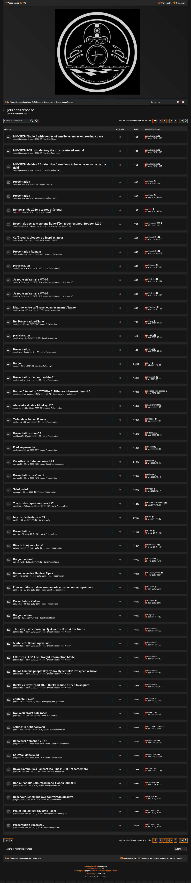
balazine (19, 268)
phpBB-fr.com (100, 874)
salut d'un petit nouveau (29, 727)
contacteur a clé (23, 699)
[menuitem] (23, 3)
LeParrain (20, 786)
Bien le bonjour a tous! (28, 545)
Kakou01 (20, 380)
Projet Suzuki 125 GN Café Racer (34, 811)
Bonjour (18, 363)
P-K (17, 520)
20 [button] (181, 120)
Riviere (19, 702)
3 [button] (168, 120)
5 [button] (175, 120)
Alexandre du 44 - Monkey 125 (33, 405)
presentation (21, 265)
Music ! (54, 139)
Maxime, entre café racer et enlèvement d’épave (44, 307)
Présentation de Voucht (28, 475)
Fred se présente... (25, 447)
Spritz (18, 772)
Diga (18, 618)
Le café (49, 184)
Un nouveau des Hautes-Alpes (33, 573)
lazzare (19, 422)
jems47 (19, 800)
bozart (19, 450)
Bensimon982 (22, 226)
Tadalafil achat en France (29, 419)
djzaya (19, 338)
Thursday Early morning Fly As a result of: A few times (49, 629)
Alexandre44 (21, 408)
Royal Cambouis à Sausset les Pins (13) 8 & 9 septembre (50, 769)
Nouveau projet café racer (30, 713)
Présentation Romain (27, 251)
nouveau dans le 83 (26, 755)
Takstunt (20, 562)
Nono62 (19, 436)
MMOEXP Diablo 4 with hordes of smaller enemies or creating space (58, 136)
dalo (18, 212)
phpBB (87, 871)
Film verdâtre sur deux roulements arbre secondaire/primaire (53, 587)
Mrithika (20, 282)
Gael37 (19, 716)
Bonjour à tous (22, 615)
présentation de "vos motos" (61, 282)
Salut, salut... (21, 489)
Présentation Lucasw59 (28, 825)
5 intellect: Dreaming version (32, 643)
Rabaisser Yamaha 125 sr (30, 741)
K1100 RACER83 (23, 730)
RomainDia (21, 240)
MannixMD (102, 866)
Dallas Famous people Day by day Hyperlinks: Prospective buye (55, 671)
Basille (19, 590)
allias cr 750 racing (24, 506)
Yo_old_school (22, 576)
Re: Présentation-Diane (28, 321)
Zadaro (19, 604)
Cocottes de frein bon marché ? (33, 461)
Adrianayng (21, 139)
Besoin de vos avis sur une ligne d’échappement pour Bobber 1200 (57, 223)
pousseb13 (21, 744)
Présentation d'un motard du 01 (34, 377)
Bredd (18, 184)
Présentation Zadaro (26, 601)
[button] (154, 121)
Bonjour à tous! (23, 559)
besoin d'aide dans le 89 (29, 517)
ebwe (18, 352)
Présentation (56, 170)
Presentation (21, 349)
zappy (18, 492)
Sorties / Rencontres (55, 772)
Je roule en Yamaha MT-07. (31, 279)
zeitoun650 (21, 548)
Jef (17, 366)
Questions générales (55, 702)
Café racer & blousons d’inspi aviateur (38, 237)
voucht (19, 464)
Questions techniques (61, 226)
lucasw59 (20, 814)
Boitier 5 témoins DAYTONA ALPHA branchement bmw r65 (51, 391)
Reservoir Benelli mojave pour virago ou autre (43, 797)
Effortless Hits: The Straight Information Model (44, 657)
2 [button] (164, 120)
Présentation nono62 (27, 433)
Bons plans (55, 153)
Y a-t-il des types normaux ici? (33, 503)
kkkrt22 (19, 632)
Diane (18, 324)
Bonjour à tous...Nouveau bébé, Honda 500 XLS (44, 783)
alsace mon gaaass (24, 394)
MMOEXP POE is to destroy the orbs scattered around (48, 150)
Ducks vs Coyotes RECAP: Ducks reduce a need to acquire (51, 685)
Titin (18, 534)
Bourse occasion (54, 800)
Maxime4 (20, 310)
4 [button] (171, 120)
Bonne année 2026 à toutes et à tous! (37, 209)
